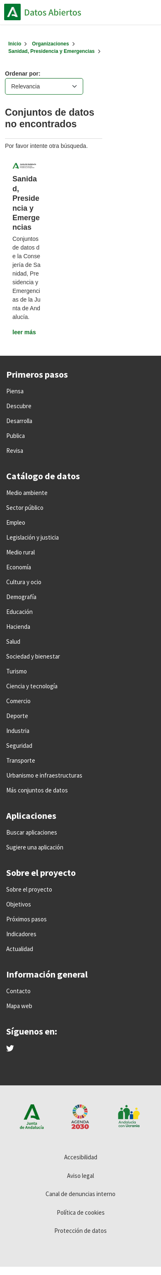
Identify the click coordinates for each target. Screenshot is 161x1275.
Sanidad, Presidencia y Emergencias (51, 51)
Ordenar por (21, 73)
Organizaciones (50, 44)
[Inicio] (14, 44)
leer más (24, 332)
